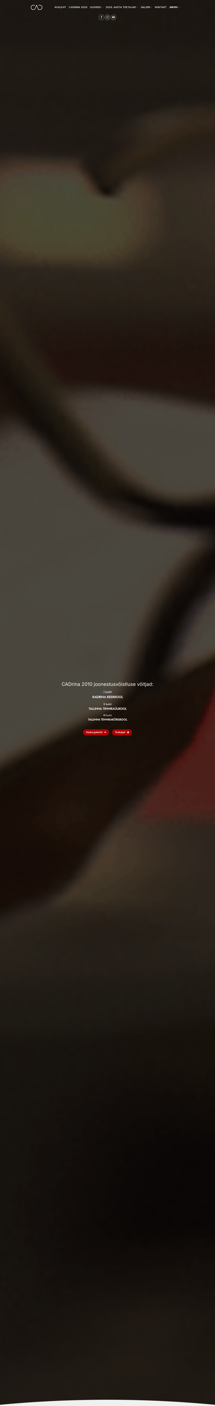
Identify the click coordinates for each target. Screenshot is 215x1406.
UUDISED (96, 7)
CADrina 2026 (78, 7)
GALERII (146, 7)
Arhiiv (174, 7)
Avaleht (60, 7)
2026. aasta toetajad (122, 7)
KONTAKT (161, 7)
